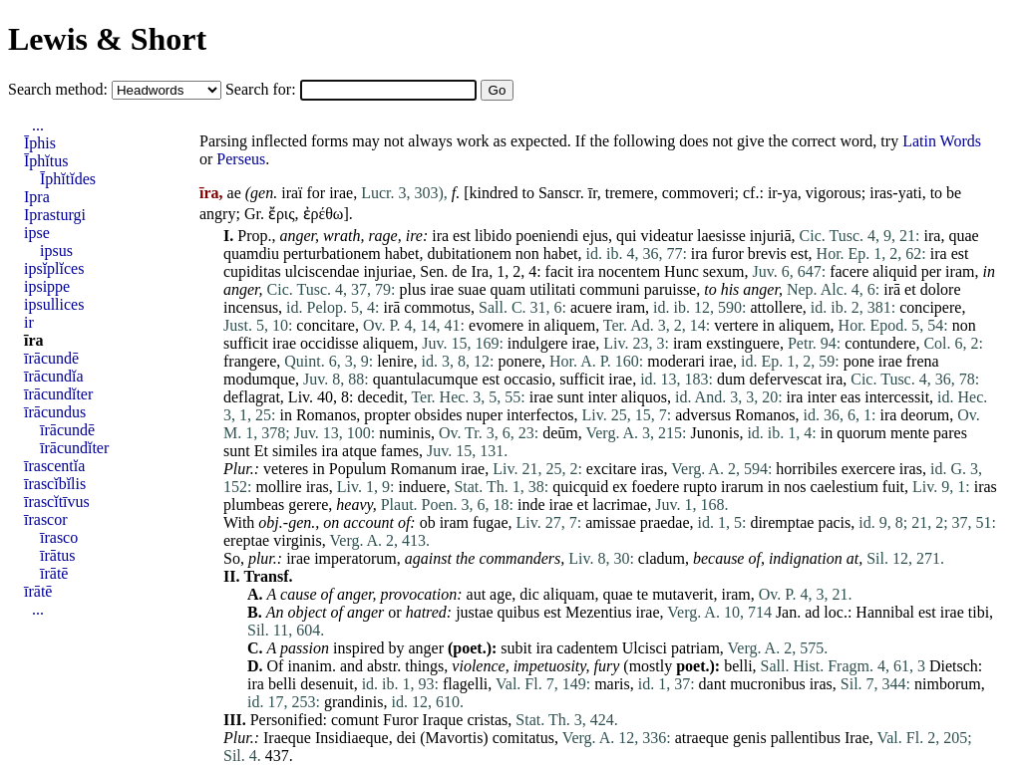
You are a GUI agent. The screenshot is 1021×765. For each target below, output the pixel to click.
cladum (661, 558)
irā (891, 289)
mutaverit (682, 594)
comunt (355, 719)
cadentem (586, 647)
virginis (297, 540)
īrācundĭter (58, 393)
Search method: (60, 89)
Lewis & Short (107, 39)
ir (29, 322)
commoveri (698, 192)
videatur (667, 235)
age (500, 594)
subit (516, 647)
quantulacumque (426, 379)
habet (402, 253)
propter (387, 414)
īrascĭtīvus (57, 501)
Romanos (326, 414)
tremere (629, 192)
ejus (595, 235)
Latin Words (941, 140)
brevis (767, 253)
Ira (480, 271)
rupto (700, 486)
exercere (868, 468)
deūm (560, 432)
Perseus (240, 158)
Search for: (262, 89)
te (643, 594)
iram (959, 271)
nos (795, 486)
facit (559, 271)
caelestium (843, 486)
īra (34, 340)
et (910, 289)
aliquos (644, 396)
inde (531, 504)
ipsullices (54, 304)
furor (728, 253)
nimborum (947, 683)
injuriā (771, 235)
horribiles (806, 468)
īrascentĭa (54, 465)
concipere (930, 307)
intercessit (896, 396)
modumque (259, 379)
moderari (676, 361)
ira (440, 235)
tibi (978, 612)
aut (477, 594)
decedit (380, 396)
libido (493, 235)
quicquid (580, 486)
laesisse (721, 235)
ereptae (246, 540)
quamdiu (251, 253)
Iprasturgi (55, 214)
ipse (37, 232)
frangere (249, 361)
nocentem (629, 271)
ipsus (56, 250)
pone (859, 361)
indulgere (537, 343)
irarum (742, 486)
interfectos (540, 414)
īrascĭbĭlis (55, 483)
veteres (285, 468)
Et (261, 450)
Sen (432, 271)
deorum (924, 414)
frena (922, 361)
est (462, 235)
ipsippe (47, 286)
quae (963, 235)
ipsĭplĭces (54, 268)
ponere (520, 361)
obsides (439, 414)
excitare (611, 468)
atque (359, 450)
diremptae (782, 522)
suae (472, 289)
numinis (405, 432)
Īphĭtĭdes (68, 178)
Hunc (681, 271)
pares (950, 432)
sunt (570, 396)
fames (400, 450)
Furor (401, 719)
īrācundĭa (54, 376)
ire (414, 235)
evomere (496, 325)
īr (592, 192)
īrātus (58, 555)
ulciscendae (322, 271)
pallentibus (806, 737)
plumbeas (253, 504)
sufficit (245, 343)
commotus (437, 307)
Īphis (40, 142)
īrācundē (51, 358)
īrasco (59, 537)
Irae (857, 737)
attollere (776, 307)
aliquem (570, 325)
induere (422, 486)
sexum (724, 271)
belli (738, 665)
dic (529, 594)
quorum (861, 432)
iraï (291, 192)
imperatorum (355, 558)
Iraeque (287, 737)
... (38, 125)
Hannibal (884, 612)
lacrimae (619, 504)
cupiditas (252, 271)
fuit (893, 486)
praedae (665, 522)
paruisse (670, 289)
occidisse (329, 343)
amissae (610, 522)
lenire (395, 361)
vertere (736, 325)
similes (294, 450)
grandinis (354, 701)
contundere (880, 343)
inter (601, 396)
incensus (250, 307)
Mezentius (598, 612)
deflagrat (251, 396)
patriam (695, 647)
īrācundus (55, 411)
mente (909, 432)
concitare (325, 325)
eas (850, 396)
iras (651, 468)
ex (619, 486)
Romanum (424, 468)
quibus (518, 612)
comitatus (523, 737)
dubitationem (468, 253)
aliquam (569, 594)
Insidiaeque (352, 737)
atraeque (702, 737)
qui (626, 235)
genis (750, 737)
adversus (703, 414)
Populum (358, 468)
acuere (591, 307)
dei (407, 737)
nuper (485, 414)
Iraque (443, 719)
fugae (491, 522)
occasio (527, 379)
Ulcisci (644, 647)
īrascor (46, 519)
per (931, 271)
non (527, 253)
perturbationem (332, 253)
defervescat (786, 379)
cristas (487, 719)
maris (612, 683)
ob (428, 522)
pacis (834, 522)
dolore (940, 289)
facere (849, 271)
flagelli (465, 683)
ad (812, 612)
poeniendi (546, 235)
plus (412, 289)
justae (474, 612)
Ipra (37, 196)
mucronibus (768, 683)
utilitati (552, 289)
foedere (655, 486)
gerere (308, 504)
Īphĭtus (46, 160)
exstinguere (743, 343)
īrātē (54, 573)
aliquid (894, 271)
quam (508, 289)
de (459, 271)
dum (731, 379)
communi (609, 289)
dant (713, 683)
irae (341, 192)
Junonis (715, 432)
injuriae (387, 271)
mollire (278, 486)
